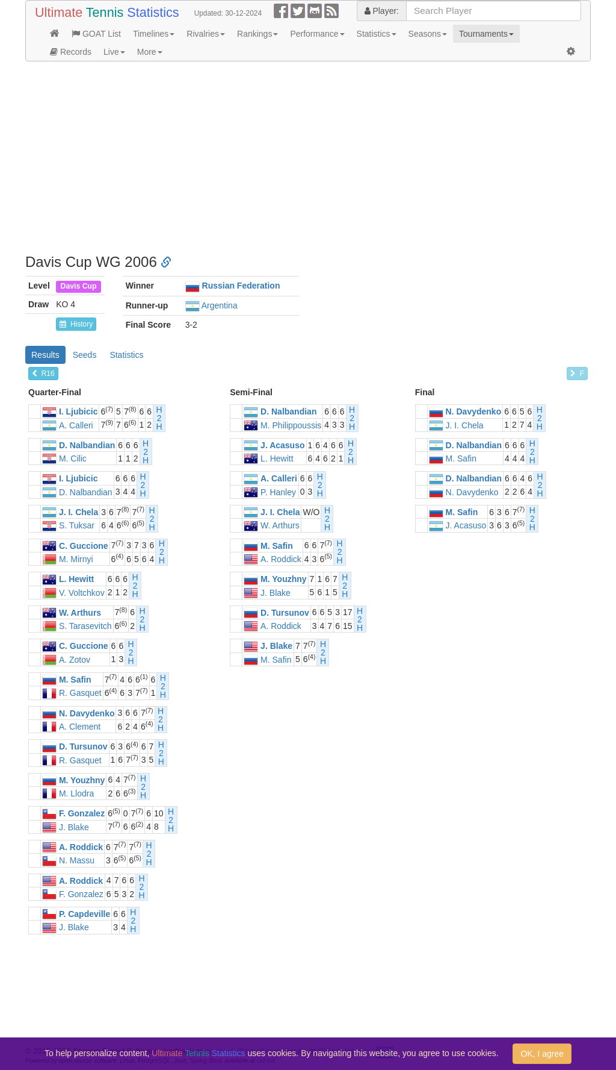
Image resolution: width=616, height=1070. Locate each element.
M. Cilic (73, 458)
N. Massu (76, 861)
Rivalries (205, 34)
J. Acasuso (282, 445)
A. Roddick (280, 559)
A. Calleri (76, 425)
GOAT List (96, 34)
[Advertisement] (308, 158)
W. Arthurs (280, 526)
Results (45, 355)
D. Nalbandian (288, 412)
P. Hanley (278, 492)
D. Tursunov (284, 613)
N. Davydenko (474, 412)
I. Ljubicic (78, 412)
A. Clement (79, 726)
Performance (317, 34)
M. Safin (461, 458)
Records (70, 52)
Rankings (257, 34)
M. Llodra (76, 793)
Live (114, 52)
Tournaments (486, 34)
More (149, 52)
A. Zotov (74, 660)
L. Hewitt (276, 458)
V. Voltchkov (82, 593)
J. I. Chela (465, 425)
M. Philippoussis (290, 425)
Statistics (376, 34)
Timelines (153, 34)
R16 (43, 373)
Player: (382, 11)
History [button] (76, 324)
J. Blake (275, 593)
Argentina (220, 305)
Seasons (427, 34)
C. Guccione (83, 546)
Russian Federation (241, 285)
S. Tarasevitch (85, 626)
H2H (159, 418)
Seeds (85, 355)
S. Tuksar (76, 526)
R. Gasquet (80, 693)
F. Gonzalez (82, 814)
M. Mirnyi (76, 559)
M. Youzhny (283, 579)
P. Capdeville (84, 914)
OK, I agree (542, 1054)
